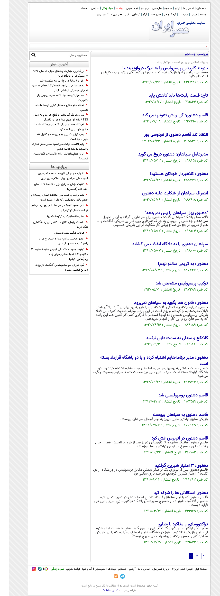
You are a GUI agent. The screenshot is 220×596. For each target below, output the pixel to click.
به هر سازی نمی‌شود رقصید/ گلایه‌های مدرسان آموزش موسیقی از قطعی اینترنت (50, 88)
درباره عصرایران (151, 569)
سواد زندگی (97, 8)
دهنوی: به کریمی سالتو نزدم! (173, 264)
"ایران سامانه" (101, 590)
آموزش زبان (93, 15)
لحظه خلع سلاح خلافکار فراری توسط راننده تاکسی (52, 107)
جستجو (159, 8)
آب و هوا (136, 8)
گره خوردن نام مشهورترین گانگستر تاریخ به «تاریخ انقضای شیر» (52, 267)
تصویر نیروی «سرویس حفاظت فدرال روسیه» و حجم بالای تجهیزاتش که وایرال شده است (50, 197)
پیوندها (103, 569)
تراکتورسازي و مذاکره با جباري (173, 524)
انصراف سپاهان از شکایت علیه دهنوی (166, 193)
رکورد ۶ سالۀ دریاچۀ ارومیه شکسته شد (55, 81)
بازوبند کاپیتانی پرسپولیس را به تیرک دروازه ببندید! (155, 68)
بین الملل (174, 15)
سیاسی (85, 8)
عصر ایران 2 (107, 15)
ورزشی (185, 15)
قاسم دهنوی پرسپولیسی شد (174, 395)
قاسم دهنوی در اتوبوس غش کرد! (170, 438)
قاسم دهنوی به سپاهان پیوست (171, 415)
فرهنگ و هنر (161, 15)
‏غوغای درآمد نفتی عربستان (62, 233)
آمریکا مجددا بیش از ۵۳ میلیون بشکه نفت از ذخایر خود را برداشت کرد (51, 127)
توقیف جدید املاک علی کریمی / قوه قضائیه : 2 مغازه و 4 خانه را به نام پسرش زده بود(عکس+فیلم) (50, 254)
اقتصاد (75, 8)
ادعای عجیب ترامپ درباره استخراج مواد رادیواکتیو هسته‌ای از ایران (54, 241)
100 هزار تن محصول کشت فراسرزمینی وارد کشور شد (53, 97)
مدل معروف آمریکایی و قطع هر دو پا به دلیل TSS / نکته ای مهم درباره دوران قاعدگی (51, 117)
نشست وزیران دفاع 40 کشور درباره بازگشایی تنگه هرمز (51, 224)
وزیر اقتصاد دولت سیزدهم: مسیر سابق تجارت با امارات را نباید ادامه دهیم (51, 146)
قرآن (135, 15)
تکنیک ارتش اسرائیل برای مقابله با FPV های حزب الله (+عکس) (52, 186)
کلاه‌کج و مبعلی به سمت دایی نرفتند (168, 338)
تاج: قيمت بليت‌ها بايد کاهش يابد (169, 95)
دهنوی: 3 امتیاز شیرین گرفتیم (172, 465)
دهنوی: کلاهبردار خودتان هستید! (170, 174)
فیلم (118, 15)
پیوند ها (110, 8)
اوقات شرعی (123, 8)
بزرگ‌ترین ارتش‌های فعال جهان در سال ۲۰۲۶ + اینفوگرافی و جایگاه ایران (51, 73)
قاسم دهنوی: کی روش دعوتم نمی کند (166, 115)
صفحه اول (192, 8)
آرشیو (168, 8)
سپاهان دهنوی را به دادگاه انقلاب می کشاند (161, 244)
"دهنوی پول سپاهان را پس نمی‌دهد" (167, 213)
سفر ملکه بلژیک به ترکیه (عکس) (58, 216)
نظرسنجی (147, 8)
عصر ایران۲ (169, 569)
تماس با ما (179, 8)
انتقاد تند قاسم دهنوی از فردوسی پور (167, 134)
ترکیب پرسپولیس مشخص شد (172, 283)
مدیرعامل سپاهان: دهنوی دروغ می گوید (164, 154)
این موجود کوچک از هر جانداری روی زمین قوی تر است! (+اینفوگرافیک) (50, 208)
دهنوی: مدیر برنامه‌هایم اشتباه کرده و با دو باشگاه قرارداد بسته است (145, 360)
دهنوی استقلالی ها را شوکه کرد (172, 493)
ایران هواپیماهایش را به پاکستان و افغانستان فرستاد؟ (51, 156)
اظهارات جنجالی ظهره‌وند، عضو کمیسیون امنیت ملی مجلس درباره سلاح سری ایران (54, 176)
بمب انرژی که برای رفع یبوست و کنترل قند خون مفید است (53, 136)
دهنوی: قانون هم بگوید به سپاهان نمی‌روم (161, 303)
